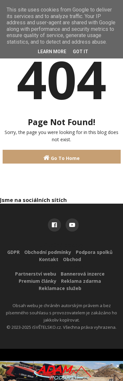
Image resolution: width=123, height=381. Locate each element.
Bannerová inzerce (83, 274)
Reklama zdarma (81, 281)
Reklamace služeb (60, 288)
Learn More (52, 51)
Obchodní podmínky (47, 252)
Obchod (72, 259)
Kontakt (48, 259)
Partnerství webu (35, 274)
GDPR (13, 252)
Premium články (37, 281)
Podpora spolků (94, 252)
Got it (80, 51)
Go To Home (61, 157)
